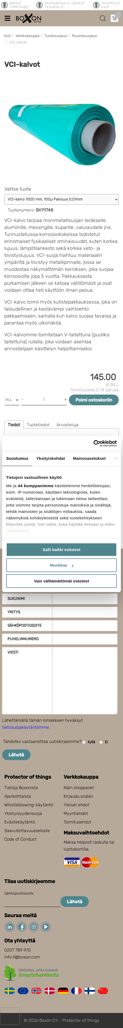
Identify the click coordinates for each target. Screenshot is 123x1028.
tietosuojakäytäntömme (25, 727)
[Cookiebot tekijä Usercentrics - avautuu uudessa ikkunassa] (93, 443)
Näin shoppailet (79, 787)
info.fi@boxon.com (22, 957)
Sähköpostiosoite (24, 625)
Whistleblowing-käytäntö (28, 804)
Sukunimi (16, 598)
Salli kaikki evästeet (61, 549)
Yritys (13, 612)
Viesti (12, 652)
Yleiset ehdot (76, 804)
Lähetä (16, 754)
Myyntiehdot (76, 813)
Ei (103, 742)
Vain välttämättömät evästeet (61, 581)
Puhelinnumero (23, 639)
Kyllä (88, 742)
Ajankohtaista (17, 796)
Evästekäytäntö (19, 822)
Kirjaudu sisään (78, 796)
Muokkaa (62, 565)
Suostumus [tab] (17, 458)
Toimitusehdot (77, 822)
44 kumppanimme (36, 485)
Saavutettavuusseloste (27, 830)
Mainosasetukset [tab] (89, 458)
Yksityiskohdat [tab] (50, 458)
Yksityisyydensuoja (23, 813)
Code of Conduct (20, 839)
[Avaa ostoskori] (114, 18)
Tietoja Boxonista (21, 787)
